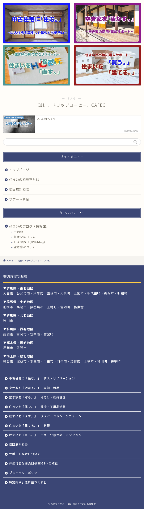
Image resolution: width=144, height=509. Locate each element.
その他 (18, 232)
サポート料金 (19, 199)
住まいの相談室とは (24, 179)
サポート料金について (25, 454)
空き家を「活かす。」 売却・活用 (34, 388)
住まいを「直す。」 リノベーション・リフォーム (45, 416)
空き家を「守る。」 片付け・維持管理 (37, 397)
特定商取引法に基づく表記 (28, 482)
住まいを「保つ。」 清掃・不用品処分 (37, 407)
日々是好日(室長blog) (29, 242)
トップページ (19, 170)
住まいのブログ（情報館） (29, 226)
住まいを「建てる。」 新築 (29, 426)
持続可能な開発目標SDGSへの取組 (33, 463)
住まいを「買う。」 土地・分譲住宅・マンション (45, 435)
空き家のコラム (25, 247)
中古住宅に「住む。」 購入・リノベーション (42, 378)
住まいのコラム (25, 237)
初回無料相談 (19, 189)
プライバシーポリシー (25, 473)
